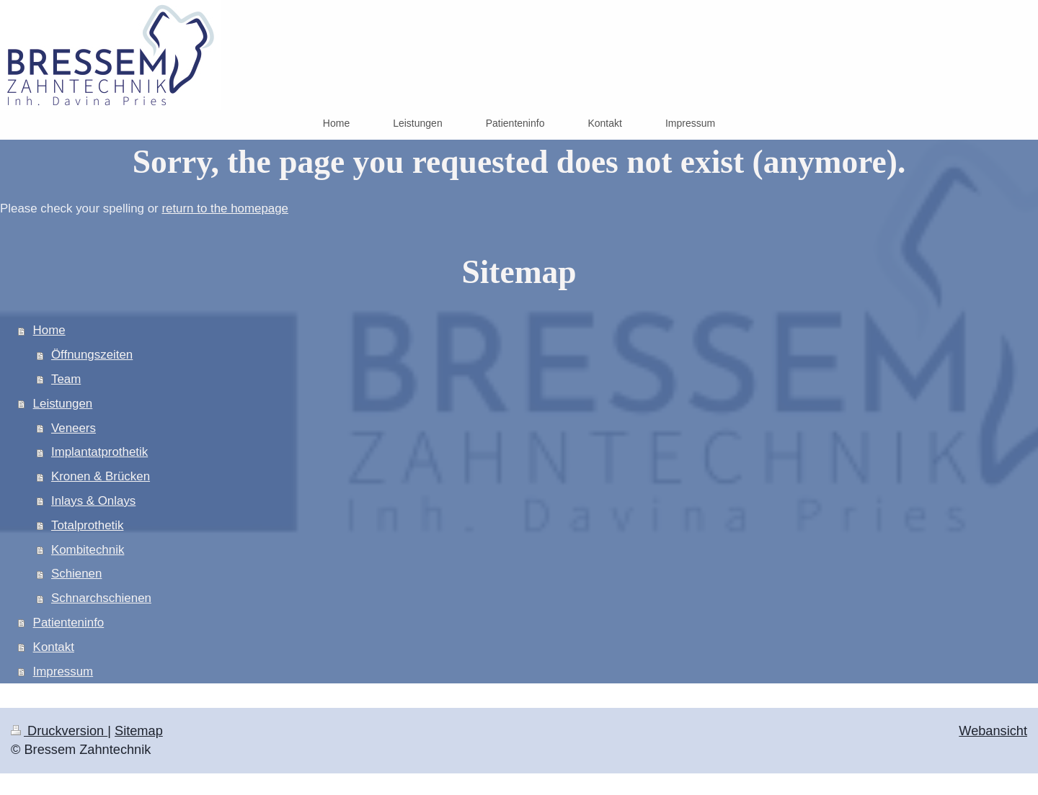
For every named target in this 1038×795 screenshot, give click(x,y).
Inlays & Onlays (93, 501)
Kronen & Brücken (100, 476)
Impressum (63, 671)
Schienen (76, 573)
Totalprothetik (87, 525)
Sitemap (139, 731)
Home (49, 330)
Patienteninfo (69, 622)
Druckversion (59, 731)
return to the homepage (224, 208)
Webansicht (993, 731)
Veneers (73, 428)
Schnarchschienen (101, 598)
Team (66, 379)
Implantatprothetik (99, 452)
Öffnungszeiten (92, 354)
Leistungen (63, 403)
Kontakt (53, 647)
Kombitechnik (87, 550)
